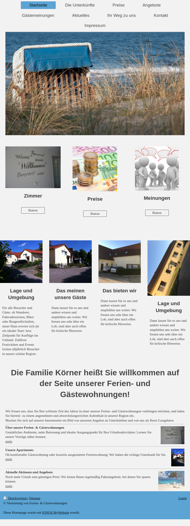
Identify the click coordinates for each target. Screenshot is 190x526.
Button (33, 210)
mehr (8, 441)
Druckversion (15, 498)
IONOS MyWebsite (55, 512)
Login (183, 498)
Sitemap (34, 498)
